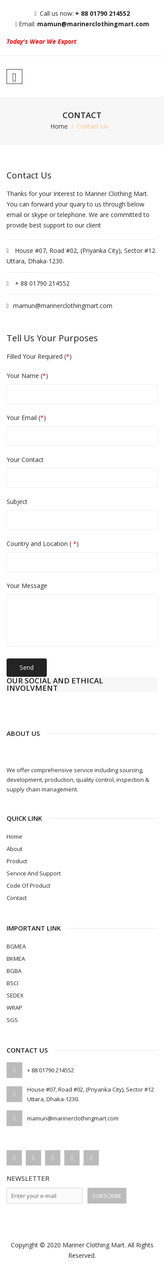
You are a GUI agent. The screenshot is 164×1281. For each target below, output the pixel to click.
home (59, 126)
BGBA (14, 971)
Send (27, 667)
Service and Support (34, 873)
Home (14, 836)
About (14, 849)
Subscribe (107, 1196)
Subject (17, 502)
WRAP (14, 1008)
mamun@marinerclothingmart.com (93, 24)
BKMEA (16, 958)
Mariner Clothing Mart (94, 1245)
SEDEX (15, 995)
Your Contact (25, 460)
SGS (12, 1020)
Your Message (27, 586)
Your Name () (27, 376)
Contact (17, 898)
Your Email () (26, 418)
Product (17, 861)
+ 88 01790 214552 (102, 13)
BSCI (12, 983)
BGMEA (16, 946)
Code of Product (28, 885)
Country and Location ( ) (43, 544)
